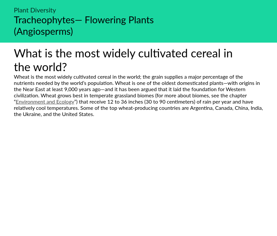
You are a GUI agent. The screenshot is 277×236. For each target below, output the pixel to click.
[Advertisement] (138, 179)
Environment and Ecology (45, 101)
